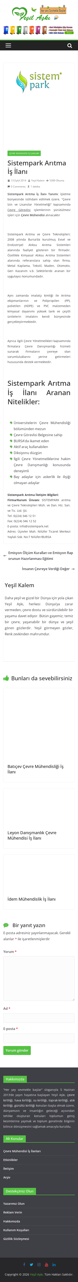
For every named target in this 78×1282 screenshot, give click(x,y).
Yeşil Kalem (38, 180)
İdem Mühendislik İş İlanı (31, 899)
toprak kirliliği (58, 1100)
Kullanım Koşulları (16, 1230)
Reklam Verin (12, 1212)
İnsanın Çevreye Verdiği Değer (48, 569)
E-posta (10, 1028)
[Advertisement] (39, 123)
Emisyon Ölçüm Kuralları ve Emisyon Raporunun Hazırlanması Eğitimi (38, 555)
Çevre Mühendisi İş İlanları (24, 153)
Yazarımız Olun (14, 1204)
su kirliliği (40, 1100)
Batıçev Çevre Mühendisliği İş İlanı (35, 769)
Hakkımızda (11, 1221)
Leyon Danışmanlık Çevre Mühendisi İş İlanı (31, 835)
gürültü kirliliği (24, 1105)
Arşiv (6, 1177)
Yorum (10, 951)
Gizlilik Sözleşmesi (16, 1239)
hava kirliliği (23, 1100)
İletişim (8, 1169)
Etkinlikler (10, 1160)
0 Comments (16, 186)
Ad (6, 1008)
